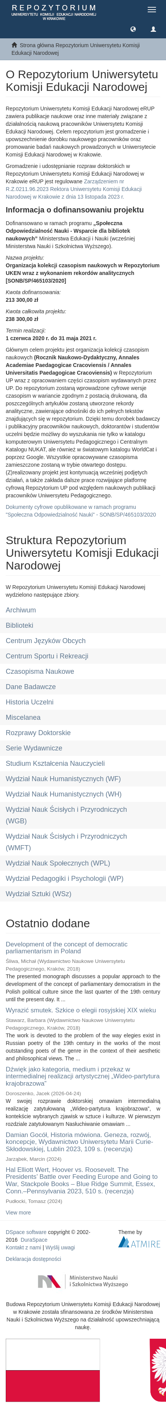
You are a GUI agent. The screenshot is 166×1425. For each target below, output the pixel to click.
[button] (133, 28)
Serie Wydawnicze (34, 748)
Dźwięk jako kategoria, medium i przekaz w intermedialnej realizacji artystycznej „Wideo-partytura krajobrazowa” (82, 1076)
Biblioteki (19, 625)
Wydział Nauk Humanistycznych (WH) (64, 794)
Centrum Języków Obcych (46, 641)
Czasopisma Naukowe (40, 671)
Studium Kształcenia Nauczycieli (55, 763)
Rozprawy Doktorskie (38, 733)
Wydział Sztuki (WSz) (39, 894)
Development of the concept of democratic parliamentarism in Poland (66, 948)
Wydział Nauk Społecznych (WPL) (58, 863)
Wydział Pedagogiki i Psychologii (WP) (65, 878)
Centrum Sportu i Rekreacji (47, 656)
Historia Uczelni (30, 702)
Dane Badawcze (31, 687)
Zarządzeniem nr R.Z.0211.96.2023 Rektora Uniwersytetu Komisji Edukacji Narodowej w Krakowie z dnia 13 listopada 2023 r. (74, 189)
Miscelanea (23, 717)
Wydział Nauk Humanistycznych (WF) (63, 779)
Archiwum (21, 610)
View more (18, 1212)
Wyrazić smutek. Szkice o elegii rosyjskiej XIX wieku (81, 1010)
